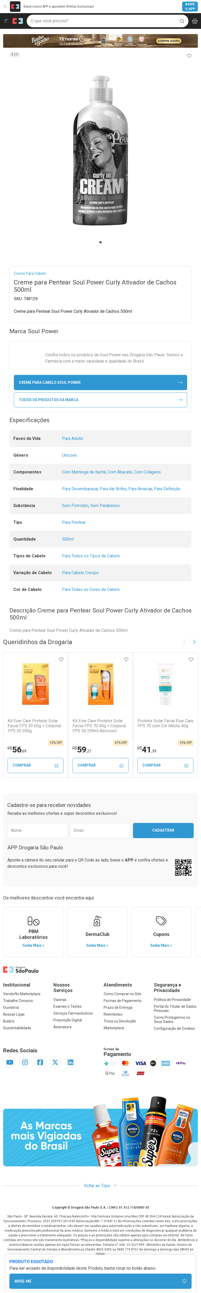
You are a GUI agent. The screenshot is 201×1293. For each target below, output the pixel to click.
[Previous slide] (184, 642)
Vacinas (59, 1000)
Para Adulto (72, 438)
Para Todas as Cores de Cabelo (91, 589)
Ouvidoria (11, 1007)
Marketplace (114, 1028)
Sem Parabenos (105, 505)
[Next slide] (194, 642)
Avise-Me (100, 1281)
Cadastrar (163, 830)
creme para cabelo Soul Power (100, 382)
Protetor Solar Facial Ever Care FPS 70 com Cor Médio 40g (165, 723)
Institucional (16, 985)
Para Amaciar (140, 488)
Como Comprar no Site (122, 994)
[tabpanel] (100, 150)
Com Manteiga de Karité (84, 472)
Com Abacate (120, 472)
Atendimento (118, 985)
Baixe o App (190, 6)
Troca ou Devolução (120, 1021)
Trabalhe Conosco (18, 1001)
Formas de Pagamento (123, 1001)
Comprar (36, 765)
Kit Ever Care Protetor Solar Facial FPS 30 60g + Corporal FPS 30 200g (34, 725)
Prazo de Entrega (118, 1007)
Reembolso (113, 1014)
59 (81, 749)
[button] (100, 150)
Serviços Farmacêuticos (73, 1013)
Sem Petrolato (75, 505)
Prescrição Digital (67, 1020)
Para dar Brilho (113, 488)
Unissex (69, 455)
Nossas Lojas (14, 1014)
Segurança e (176, 987)
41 (146, 749)
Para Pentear (74, 522)
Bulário (9, 1021)
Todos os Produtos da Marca (100, 400)
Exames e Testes (67, 1006)
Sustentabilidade (17, 1028)
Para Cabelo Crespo (80, 572)
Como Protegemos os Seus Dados (172, 1019)
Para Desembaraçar (80, 488)
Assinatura (62, 1027)
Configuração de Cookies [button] (174, 1028)
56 (17, 749)
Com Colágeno (147, 472)
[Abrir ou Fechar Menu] (6, 21)
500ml (68, 539)
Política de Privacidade (172, 1000)
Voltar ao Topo (101, 1185)
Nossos (75, 987)
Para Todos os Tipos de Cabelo (91, 555)
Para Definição (167, 488)
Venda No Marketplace (22, 994)
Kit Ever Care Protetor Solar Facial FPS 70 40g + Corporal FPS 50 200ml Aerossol (99, 725)
